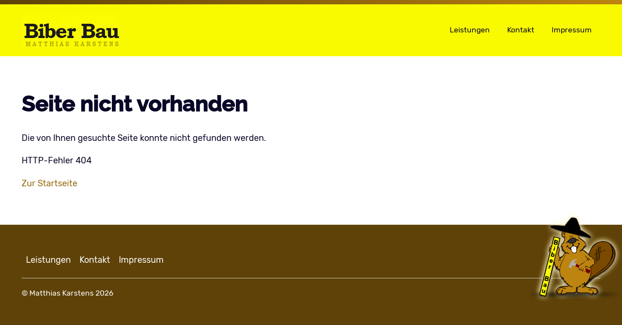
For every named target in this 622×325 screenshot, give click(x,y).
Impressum (572, 29)
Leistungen (470, 29)
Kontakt (520, 29)
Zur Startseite (49, 183)
